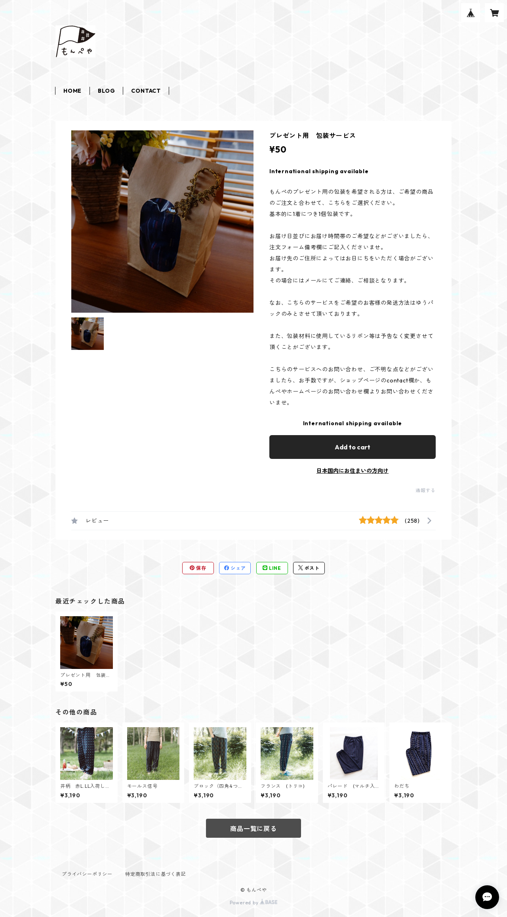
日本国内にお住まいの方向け (352, 470)
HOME (72, 90)
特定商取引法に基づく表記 (155, 874)
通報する (426, 490)
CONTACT (146, 90)
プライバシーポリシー (87, 874)
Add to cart (352, 447)
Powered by (254, 903)
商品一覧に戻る (253, 829)
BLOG (106, 90)
